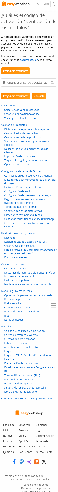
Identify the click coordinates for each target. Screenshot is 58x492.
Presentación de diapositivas (21, 363)
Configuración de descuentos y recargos (27, 195)
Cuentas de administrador (19, 339)
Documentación (45, 435)
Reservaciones (27, 446)
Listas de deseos (14, 319)
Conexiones (25, 452)
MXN (46, 4)
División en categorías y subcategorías (26, 129)
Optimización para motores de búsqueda (28, 295)
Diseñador (10, 237)
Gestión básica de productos (21, 133)
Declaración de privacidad (36, 488)
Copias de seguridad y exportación (24, 331)
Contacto (39, 96)
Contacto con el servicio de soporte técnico (26, 398)
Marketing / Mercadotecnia (17, 291)
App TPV (23, 441)
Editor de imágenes (15, 257)
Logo (38, 430)
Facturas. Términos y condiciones (23, 187)
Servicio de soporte (42, 443)
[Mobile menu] (53, 305)
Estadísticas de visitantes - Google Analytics (29, 367)
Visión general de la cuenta (20, 118)
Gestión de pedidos (12, 264)
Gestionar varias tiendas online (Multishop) (29, 219)
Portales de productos (17, 299)
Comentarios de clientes (18, 307)
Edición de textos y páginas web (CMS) (26, 241)
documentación (29, 60)
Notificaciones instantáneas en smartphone (29, 284)
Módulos (6, 326)
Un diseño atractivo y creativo (18, 233)
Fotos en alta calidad (16, 343)
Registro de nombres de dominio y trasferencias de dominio (24, 201)
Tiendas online (23, 433)
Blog (6, 315)
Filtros (8, 371)
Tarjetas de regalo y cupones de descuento (29, 160)
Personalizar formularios (18, 379)
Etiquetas (9, 351)
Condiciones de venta (35, 484)
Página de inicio (9, 427)
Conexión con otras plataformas (23, 211)
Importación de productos (19, 156)
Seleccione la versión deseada (21, 110)
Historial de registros (16, 280)
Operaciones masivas (16, 164)
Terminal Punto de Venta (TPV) (22, 375)
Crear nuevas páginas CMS (19, 245)
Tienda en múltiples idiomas (20, 207)
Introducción (8, 105)
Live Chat (9, 359)
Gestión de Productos (14, 125)
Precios (7, 441)
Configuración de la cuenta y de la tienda (28, 175)
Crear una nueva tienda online (22, 114)
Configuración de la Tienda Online (21, 171)
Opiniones (41, 425)
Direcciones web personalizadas (23, 215)
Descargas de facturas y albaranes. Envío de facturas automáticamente (30, 274)
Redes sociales (12, 303)
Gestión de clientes (15, 268)
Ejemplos (8, 452)
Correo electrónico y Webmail (21, 335)
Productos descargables (18, 383)
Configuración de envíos (18, 191)
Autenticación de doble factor (21, 347)
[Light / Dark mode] (54, 4)
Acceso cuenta (44, 452)
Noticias (8, 435)
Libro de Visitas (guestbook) (20, 391)
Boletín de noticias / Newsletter (22, 311)
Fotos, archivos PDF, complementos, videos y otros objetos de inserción (30, 251)
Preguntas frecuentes (15, 71)
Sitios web (24, 425)
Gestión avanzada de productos (22, 137)
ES (37, 4)
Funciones (9, 446)
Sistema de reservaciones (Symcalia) (25, 387)
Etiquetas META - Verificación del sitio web (28, 355)
